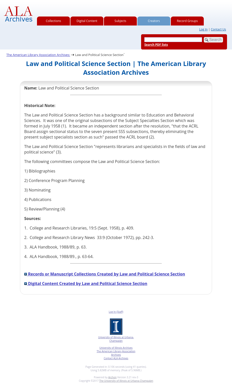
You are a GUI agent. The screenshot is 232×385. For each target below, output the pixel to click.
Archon (112, 377)
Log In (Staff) (116, 312)
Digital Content (86, 21)
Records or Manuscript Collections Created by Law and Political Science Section (104, 274)
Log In (203, 29)
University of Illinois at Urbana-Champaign (116, 339)
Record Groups (187, 21)
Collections (53, 21)
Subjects (120, 21)
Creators (154, 21)
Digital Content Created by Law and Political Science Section (85, 283)
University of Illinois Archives (116, 348)
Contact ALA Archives (116, 358)
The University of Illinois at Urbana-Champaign (126, 380)
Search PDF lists (156, 44)
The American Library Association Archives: (38, 54)
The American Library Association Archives (116, 353)
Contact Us (218, 29)
